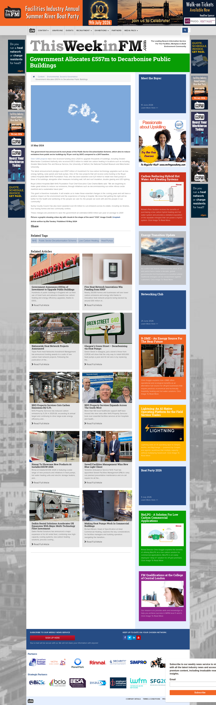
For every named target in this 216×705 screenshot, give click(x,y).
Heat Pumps (107, 240)
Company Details (133, 699)
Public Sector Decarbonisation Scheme (57, 240)
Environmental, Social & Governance (62, 77)
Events (69, 30)
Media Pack (131, 30)
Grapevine (57, 30)
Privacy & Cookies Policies (174, 699)
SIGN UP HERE (52, 637)
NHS (34, 240)
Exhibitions (102, 30)
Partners (116, 30)
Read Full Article (40, 305)
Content (43, 30)
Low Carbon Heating (89, 240)
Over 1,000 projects (39, 159)
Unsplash (116, 217)
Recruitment (84, 30)
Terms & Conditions (151, 699)
